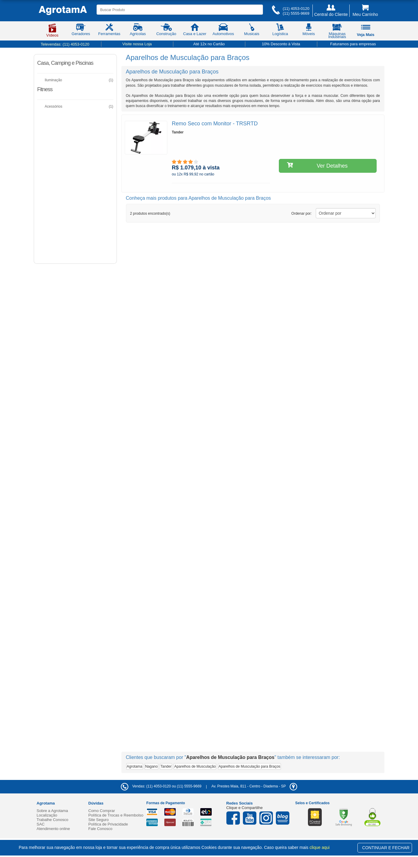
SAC (41, 824)
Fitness (44, 89)
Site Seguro (98, 819)
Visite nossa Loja (137, 44)
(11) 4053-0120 (296, 8)
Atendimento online (53, 828)
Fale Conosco (100, 828)
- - (254, 786)
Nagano (151, 766)
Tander (166, 766)
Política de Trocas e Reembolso (116, 815)
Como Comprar (101, 810)
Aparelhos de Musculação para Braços (249, 766)
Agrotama (134, 766)
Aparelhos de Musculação (195, 766)
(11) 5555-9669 (296, 13)
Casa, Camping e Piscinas (65, 63)
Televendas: (65, 44)
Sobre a (52, 810)
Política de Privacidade (108, 824)
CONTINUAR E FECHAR (386, 847)
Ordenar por (301, 213)
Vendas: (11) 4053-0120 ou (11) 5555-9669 (161, 786)
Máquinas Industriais (337, 32)
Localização (47, 815)
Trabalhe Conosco (52, 819)
